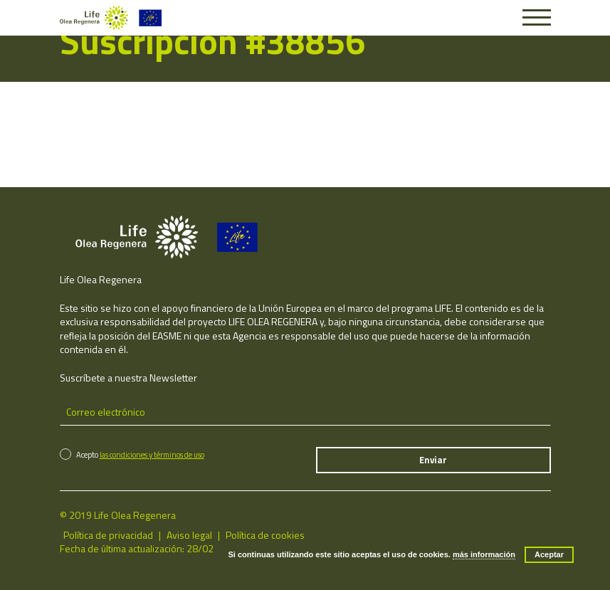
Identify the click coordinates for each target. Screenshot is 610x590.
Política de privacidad (108, 534)
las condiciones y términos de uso (152, 454)
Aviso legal (189, 534)
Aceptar (549, 554)
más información (484, 554)
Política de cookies (265, 534)
